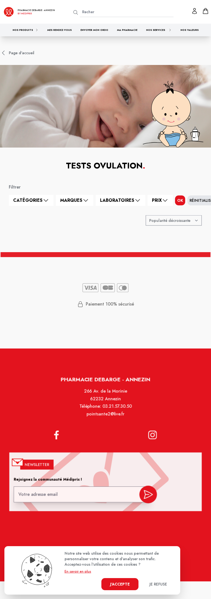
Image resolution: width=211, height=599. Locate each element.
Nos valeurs (190, 30)
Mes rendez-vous (59, 30)
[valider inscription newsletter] (147, 494)
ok (180, 200)
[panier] (205, 11)
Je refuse (158, 584)
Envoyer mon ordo (94, 30)
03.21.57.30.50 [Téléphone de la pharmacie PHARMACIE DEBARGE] (116, 411)
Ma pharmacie (127, 30)
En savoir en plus (78, 571)
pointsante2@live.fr (105, 418)
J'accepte (120, 584)
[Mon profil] (194, 11)
